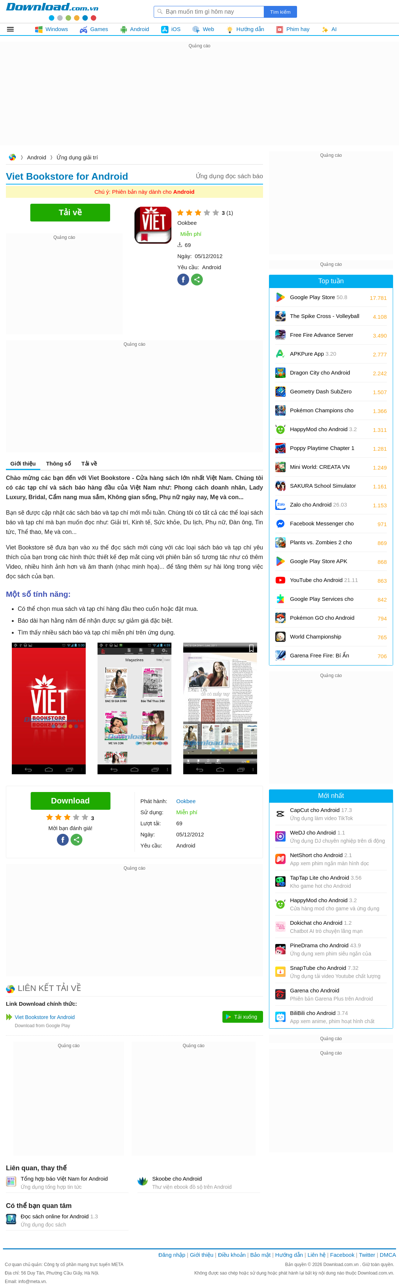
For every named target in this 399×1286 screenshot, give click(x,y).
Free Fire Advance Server (321, 337)
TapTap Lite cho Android (326, 877)
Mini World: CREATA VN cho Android (320, 469)
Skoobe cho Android (177, 1178)
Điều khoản (232, 1255)
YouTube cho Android (324, 580)
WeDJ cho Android (317, 832)
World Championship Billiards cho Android (321, 639)
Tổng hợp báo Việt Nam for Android (64, 1178)
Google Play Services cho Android (322, 601)
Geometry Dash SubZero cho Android (321, 394)
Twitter (367, 1255)
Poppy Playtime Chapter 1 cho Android (322, 450)
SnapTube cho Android (324, 968)
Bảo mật (260, 1255)
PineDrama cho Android (325, 945)
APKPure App (313, 354)
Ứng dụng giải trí (77, 157)
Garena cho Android (314, 990)
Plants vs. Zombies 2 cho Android (321, 545)
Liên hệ (316, 1255)
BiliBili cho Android (319, 1013)
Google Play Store (318, 297)
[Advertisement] (199, 102)
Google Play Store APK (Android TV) (318, 563)
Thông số (58, 463)
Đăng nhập (171, 1255)
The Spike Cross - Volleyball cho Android (324, 318)
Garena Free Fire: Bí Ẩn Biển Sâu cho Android (324, 658)
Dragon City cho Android (320, 375)
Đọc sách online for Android (59, 1216)
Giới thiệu (23, 463)
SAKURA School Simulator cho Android (323, 488)
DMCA (388, 1255)
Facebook (342, 1255)
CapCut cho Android (321, 810)
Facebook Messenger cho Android (322, 526)
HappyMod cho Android (323, 429)
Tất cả (14, 29)
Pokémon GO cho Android (322, 620)
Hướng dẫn (289, 1255)
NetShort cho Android (321, 855)
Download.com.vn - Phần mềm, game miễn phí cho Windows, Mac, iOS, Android (52, 11)
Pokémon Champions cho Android (322, 413)
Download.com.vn (12, 158)
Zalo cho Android (318, 504)
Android (36, 157)
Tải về (89, 463)
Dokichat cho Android (321, 923)
